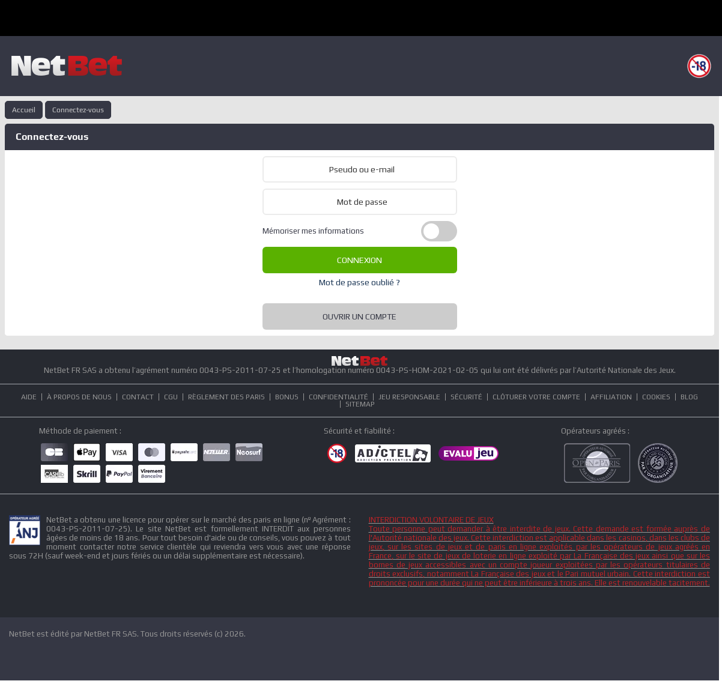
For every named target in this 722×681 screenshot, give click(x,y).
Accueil (23, 110)
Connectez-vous (78, 110)
